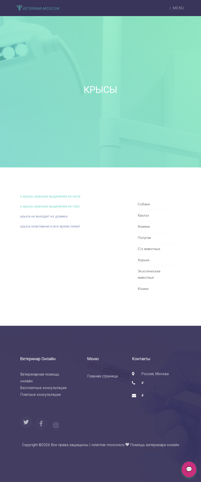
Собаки (144, 212)
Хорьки (143, 268)
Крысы (143, 223)
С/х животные (149, 257)
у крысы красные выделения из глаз (50, 209)
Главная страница (102, 376)
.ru (41, 8)
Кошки (143, 296)
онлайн (173, 445)
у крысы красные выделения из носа (50, 199)
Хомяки (144, 234)
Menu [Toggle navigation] (177, 8)
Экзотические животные (149, 282)
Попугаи (144, 245)
